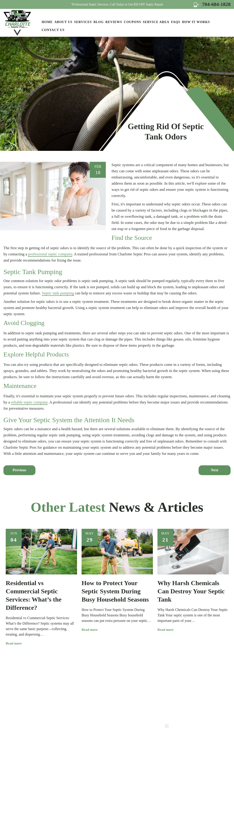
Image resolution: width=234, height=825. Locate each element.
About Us (63, 22)
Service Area (156, 22)
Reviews (113, 22)
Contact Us (53, 30)
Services (83, 22)
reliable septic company (29, 402)
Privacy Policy (125, 740)
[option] (41, 587)
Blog (98, 22)
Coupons (132, 22)
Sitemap (121, 756)
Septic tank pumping (58, 293)
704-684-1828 (212, 4)
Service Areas (125, 723)
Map (191, 754)
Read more (15, 643)
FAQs (175, 22)
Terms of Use (124, 748)
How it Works (196, 22)
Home (47, 22)
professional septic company (50, 254)
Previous (19, 470)
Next (214, 470)
